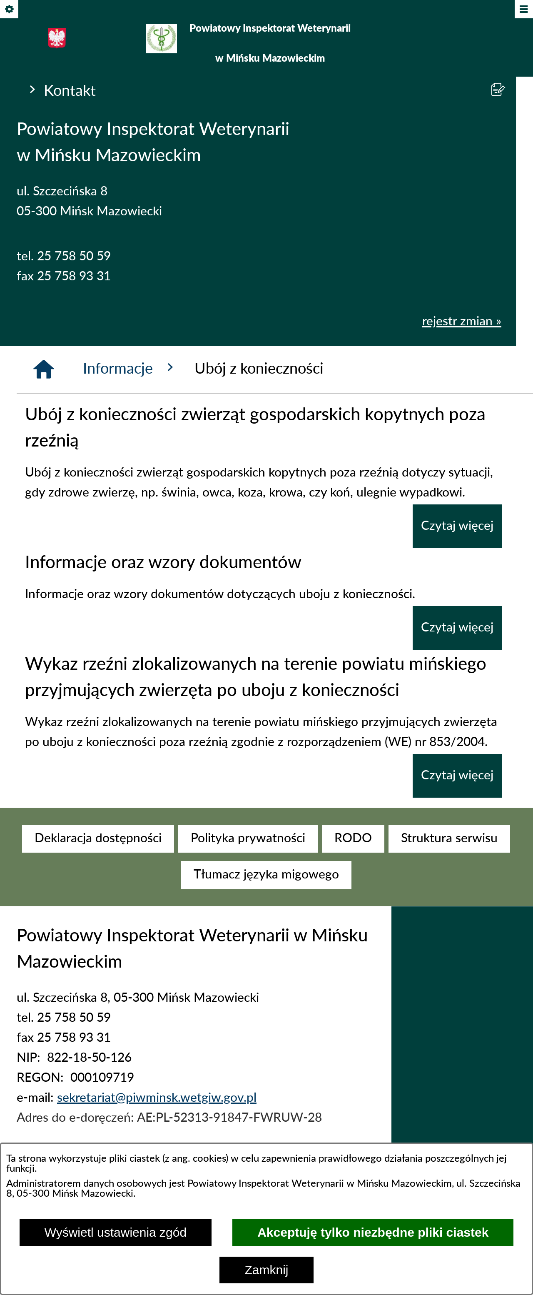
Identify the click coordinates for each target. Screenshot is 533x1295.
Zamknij (266, 1270)
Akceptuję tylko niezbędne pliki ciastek (372, 1232)
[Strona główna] (44, 369)
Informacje (130, 368)
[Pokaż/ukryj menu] (523, 10)
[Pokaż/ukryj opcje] (10, 10)
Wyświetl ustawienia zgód (116, 1232)
